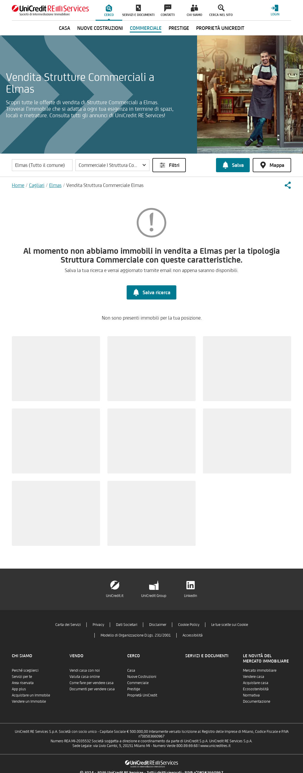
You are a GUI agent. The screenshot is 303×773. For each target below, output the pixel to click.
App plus (19, 689)
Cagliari (36, 185)
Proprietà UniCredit (142, 695)
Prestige (133, 689)
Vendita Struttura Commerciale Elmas (105, 185)
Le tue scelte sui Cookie (229, 624)
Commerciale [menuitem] (146, 28)
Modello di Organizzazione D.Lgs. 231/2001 (136, 635)
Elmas (55, 185)
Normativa (251, 695)
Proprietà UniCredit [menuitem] (220, 28)
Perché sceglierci (25, 670)
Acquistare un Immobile (31, 695)
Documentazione (256, 701)
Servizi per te (22, 676)
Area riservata (23, 683)
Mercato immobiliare (259, 670)
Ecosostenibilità (256, 689)
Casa (131, 670)
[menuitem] (109, 10)
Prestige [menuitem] (179, 28)
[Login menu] (275, 10)
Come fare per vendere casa (92, 683)
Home (18, 185)
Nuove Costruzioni (141, 676)
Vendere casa (253, 676)
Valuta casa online (85, 676)
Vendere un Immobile (29, 701)
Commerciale (138, 683)
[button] (112, 165)
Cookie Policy (188, 624)
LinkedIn (190, 595)
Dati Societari (126, 624)
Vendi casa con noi (85, 670)
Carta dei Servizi (68, 624)
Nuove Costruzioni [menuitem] (100, 28)
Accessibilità (193, 635)
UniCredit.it (114, 595)
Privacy (98, 624)
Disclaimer (157, 624)
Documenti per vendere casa (92, 689)
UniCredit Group (153, 595)
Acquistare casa (255, 683)
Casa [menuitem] (64, 28)
